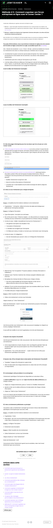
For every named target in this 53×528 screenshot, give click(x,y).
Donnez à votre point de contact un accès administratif (20, 172)
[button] (23, 455)
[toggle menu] (50, 3)
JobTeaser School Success (9, 9)
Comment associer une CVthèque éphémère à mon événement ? (14, 501)
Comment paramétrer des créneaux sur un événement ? (15, 481)
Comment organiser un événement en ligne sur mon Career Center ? (14, 489)
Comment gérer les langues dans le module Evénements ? (14, 485)
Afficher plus (7, 510)
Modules (20, 9)
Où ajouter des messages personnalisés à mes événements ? (14, 497)
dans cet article (8, 30)
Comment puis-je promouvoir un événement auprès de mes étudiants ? (15, 469)
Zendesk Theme (6, 524)
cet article (44, 45)
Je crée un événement (11, 478)
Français (46, 522)
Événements (27, 9)
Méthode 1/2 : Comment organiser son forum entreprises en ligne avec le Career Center (15, 505)
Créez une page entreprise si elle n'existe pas (17, 149)
